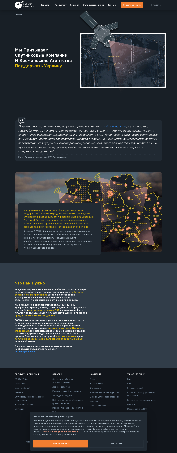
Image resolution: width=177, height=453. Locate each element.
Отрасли (45, 5)
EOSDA (24, 5)
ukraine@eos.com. (25, 351)
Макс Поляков (96, 383)
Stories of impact (135, 388)
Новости (131, 404)
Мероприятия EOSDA (137, 409)
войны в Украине (114, 126)
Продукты (60, 5)
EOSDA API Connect (24, 404)
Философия (95, 388)
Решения (74, 5)
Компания (113, 5)
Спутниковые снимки (93, 5)
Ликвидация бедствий (63, 395)
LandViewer (20, 383)
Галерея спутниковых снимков (141, 400)
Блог (129, 379)
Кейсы (130, 383)
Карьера (94, 401)
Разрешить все (61, 443)
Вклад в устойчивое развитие (104, 397)
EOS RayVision (21, 379)
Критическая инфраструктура (66, 391)
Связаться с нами (132, 5)
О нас (92, 379)
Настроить (116, 443)
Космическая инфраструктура (104, 392)
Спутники (19, 409)
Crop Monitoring (22, 388)
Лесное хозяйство (61, 387)
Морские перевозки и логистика (67, 408)
